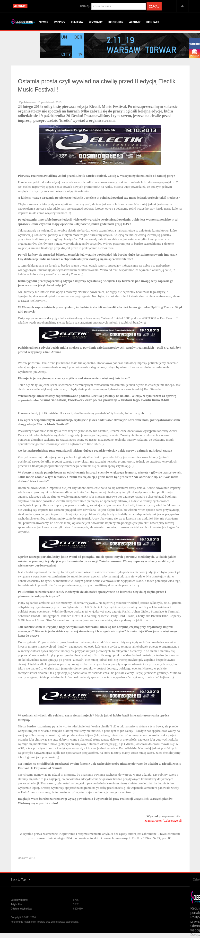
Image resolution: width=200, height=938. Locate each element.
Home (28, 21)
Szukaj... (85, 6)
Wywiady (96, 21)
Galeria (77, 21)
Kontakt (152, 21)
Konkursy (115, 21)
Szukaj (154, 6)
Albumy (134, 21)
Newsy (43, 21)
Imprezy (59, 21)
